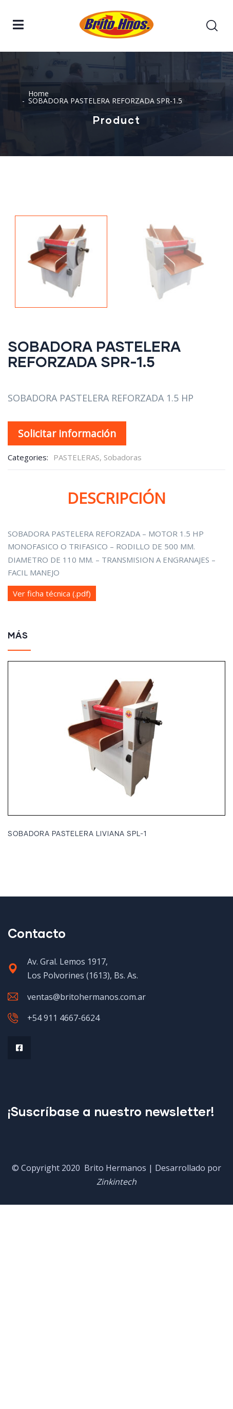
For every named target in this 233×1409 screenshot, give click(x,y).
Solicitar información (67, 638)
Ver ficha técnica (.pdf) (52, 798)
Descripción (116, 701)
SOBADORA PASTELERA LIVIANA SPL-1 (77, 1038)
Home (38, 93)
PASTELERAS (76, 661)
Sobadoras (123, 661)
